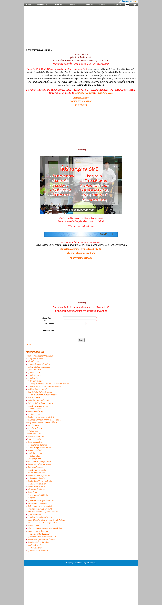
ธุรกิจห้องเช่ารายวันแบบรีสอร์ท (39, 517)
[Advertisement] (81, 27)
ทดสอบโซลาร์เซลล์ (35, 434)
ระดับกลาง (89, 93)
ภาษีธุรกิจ (31, 498)
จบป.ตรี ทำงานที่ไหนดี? (36, 487)
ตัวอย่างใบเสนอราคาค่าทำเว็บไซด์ (40, 417)
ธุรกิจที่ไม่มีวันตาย (34, 375)
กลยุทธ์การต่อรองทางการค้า (38, 406)
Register (117, 5)
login (134, 5)
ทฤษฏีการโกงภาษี (34, 545)
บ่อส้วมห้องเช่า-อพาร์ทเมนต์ (38, 400)
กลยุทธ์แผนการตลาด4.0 (36, 470)
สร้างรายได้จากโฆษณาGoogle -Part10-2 (42, 523)
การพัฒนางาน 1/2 (34, 409)
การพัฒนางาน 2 (33, 414)
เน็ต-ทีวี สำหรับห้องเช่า (36, 473)
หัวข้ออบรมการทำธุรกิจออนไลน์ (39, 506)
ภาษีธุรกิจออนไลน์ (34, 450)
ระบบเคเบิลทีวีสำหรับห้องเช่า (38, 534)
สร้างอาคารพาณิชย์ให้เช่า (37, 495)
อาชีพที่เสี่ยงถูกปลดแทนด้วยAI (39, 448)
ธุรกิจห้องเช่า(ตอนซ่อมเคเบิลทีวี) (39, 509)
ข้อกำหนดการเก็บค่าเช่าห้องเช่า (39, 464)
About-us (89, 5)
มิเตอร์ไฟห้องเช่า (33, 425)
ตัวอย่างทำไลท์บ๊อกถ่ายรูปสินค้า (39, 481)
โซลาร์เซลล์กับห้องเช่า (36, 437)
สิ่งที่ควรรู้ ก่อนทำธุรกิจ (36, 478)
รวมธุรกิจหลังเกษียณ (35, 359)
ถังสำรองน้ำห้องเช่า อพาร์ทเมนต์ (40, 403)
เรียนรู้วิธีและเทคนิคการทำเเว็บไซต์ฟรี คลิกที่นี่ (80, 249)
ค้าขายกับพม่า (32, 492)
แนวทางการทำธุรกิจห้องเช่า (38, 531)
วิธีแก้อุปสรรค (32, 431)
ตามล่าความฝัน (33, 526)
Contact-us (103, 5)
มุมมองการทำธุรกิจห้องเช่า (37, 503)
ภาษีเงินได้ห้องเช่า (34, 398)
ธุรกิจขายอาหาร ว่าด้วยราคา (38, 551)
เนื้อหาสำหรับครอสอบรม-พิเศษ (81, 253)
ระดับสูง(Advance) (105, 93)
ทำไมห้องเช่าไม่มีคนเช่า (36, 489)
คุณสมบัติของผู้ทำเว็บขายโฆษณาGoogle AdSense (46, 520)
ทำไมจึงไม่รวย (33, 361)
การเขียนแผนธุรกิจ (34, 548)
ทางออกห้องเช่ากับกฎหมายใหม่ (39, 462)
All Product (74, 5)
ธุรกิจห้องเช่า (32, 378)
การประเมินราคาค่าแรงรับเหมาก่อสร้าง (42, 395)
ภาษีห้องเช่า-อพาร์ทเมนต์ (37, 389)
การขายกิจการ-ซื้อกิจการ (37, 445)
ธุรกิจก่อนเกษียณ (33, 456)
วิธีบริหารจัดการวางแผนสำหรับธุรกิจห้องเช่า (44, 386)
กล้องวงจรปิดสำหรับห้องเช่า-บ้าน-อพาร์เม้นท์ (44, 528)
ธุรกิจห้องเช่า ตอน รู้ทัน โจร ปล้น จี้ (40, 501)
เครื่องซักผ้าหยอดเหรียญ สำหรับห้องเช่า (42, 512)
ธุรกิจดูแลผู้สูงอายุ (34, 459)
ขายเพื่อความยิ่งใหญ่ (35, 412)
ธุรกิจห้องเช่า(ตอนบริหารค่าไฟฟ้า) (41, 540)
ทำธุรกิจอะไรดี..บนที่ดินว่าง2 (38, 542)
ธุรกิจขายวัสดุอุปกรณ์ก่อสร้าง (38, 364)
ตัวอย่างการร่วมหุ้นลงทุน (37, 484)
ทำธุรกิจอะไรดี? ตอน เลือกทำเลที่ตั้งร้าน (42, 423)
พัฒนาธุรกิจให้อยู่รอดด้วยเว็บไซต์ (40, 356)
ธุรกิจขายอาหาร (33, 373)
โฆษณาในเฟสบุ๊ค (34, 439)
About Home (42, 5)
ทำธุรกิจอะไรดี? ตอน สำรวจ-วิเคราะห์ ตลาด (44, 420)
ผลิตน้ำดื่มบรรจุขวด (35, 453)
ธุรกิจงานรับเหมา (34, 370)
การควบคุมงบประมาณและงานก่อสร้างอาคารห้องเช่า (48, 384)
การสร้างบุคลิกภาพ (34, 428)
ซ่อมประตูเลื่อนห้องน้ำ (36, 467)
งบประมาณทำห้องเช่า (36, 381)
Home (28, 5)
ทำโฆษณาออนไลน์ (34, 442)
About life (58, 5)
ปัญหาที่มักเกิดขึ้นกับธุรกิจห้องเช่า (40, 392)
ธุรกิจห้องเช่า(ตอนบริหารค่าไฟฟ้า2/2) (41, 537)
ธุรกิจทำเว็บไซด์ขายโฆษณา (38, 367)
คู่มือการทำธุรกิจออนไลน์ (81, 258)
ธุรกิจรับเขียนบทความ (36, 514)
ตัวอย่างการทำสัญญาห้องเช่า (38, 476)
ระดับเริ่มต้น (79, 93)
